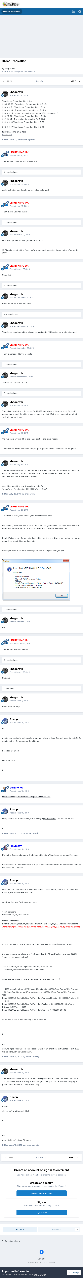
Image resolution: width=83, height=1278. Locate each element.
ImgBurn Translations (25, 71)
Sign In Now (41, 1212)
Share (20, 1229)
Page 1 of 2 (41, 81)
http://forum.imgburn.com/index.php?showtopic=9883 (26, 797)
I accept (74, 1272)
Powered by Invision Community (41, 1262)
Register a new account (41, 1193)
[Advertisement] (42, 37)
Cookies (41, 1258)
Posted (19, 95)
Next (73, 81)
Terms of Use (40, 1274)
